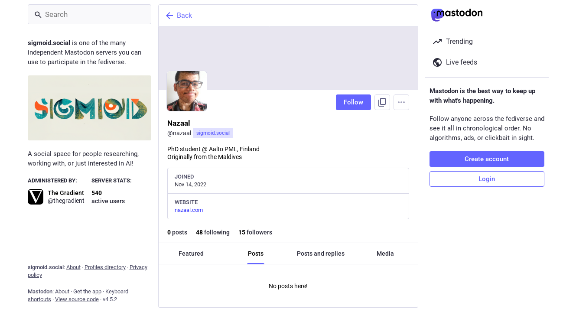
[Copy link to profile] (382, 102)
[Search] (89, 14)
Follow (353, 102)
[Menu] (401, 102)
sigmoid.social (213, 133)
